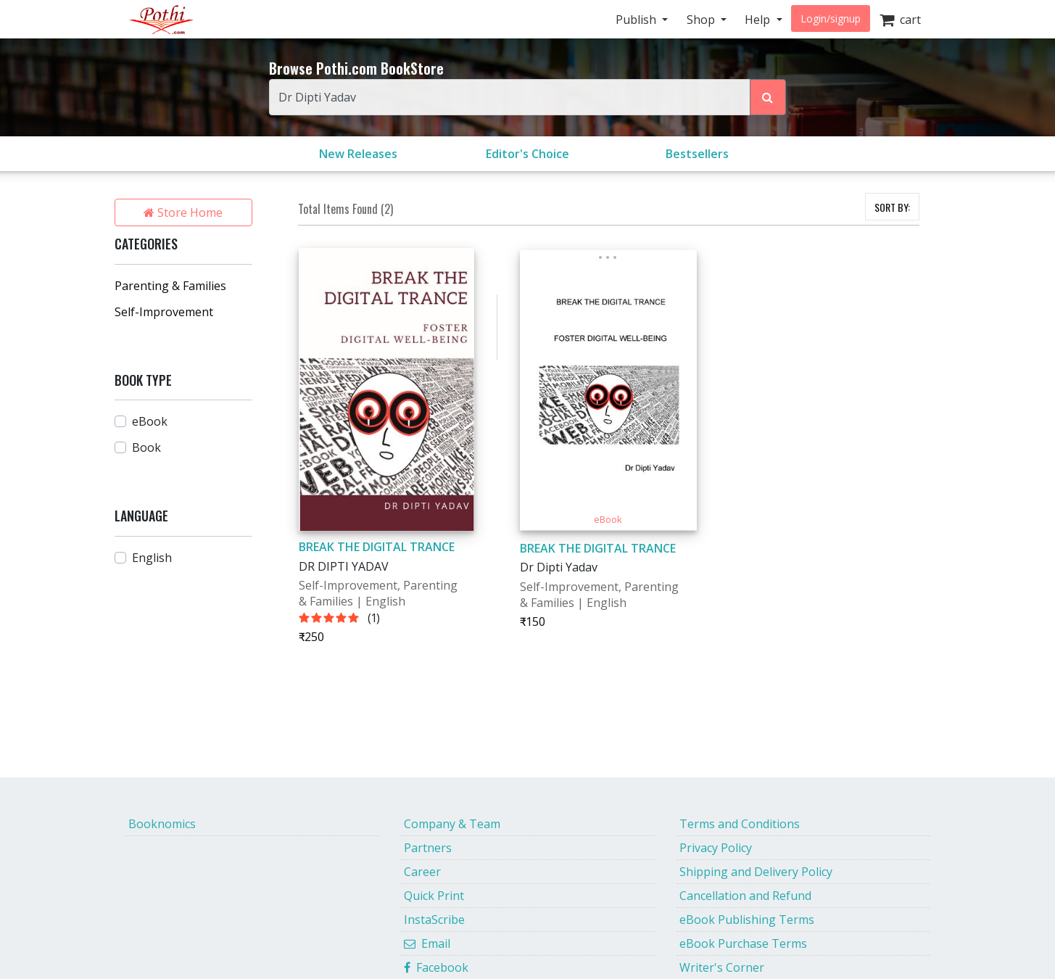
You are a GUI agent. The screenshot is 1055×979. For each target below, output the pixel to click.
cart (900, 20)
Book (146, 447)
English (152, 558)
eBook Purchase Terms (743, 943)
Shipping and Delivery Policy (755, 872)
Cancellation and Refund (745, 896)
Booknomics (162, 824)
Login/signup (830, 18)
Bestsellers (697, 154)
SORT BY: (892, 207)
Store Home (183, 212)
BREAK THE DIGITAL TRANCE (377, 547)
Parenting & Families (170, 286)
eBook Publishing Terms (746, 920)
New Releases (358, 154)
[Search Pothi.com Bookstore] (768, 97)
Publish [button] (637, 20)
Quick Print (434, 896)
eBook (149, 421)
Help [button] (759, 20)
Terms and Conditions (739, 824)
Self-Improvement (164, 312)
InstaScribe (434, 920)
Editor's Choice (527, 154)
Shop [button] (702, 20)
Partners (428, 848)
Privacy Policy (715, 848)
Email (427, 943)
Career (422, 872)
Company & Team (452, 824)
